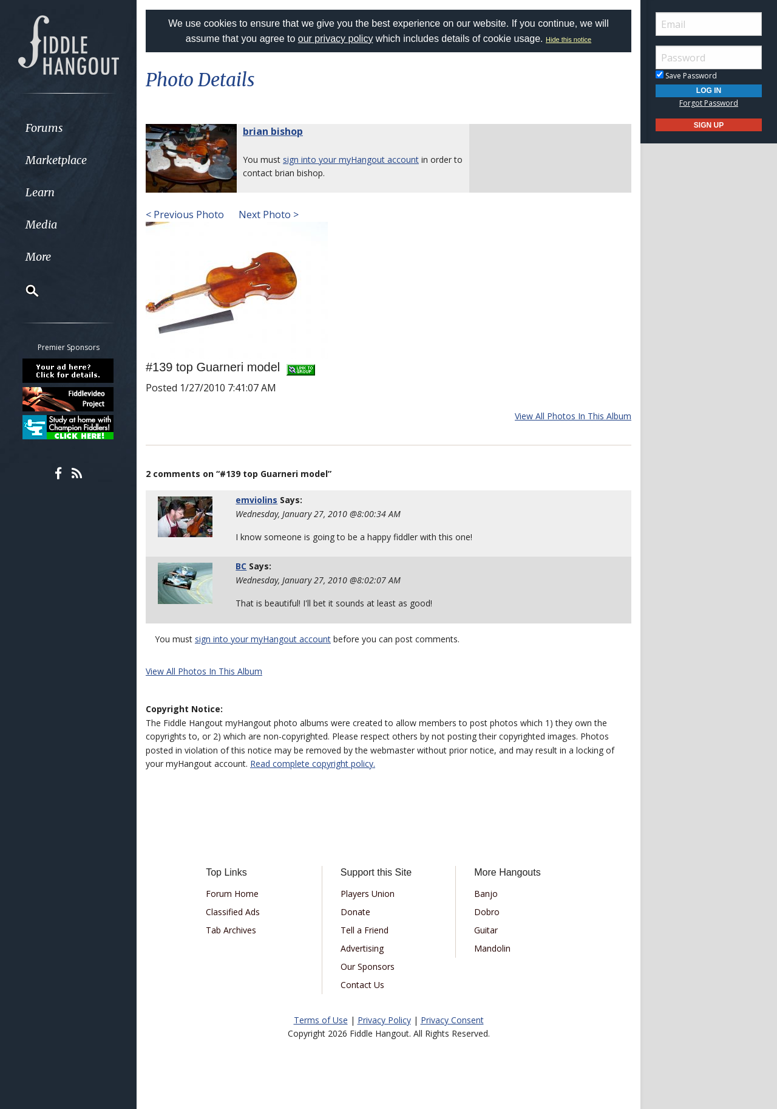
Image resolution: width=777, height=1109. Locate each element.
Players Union (368, 893)
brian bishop (273, 131)
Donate (355, 912)
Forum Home (232, 893)
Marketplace (56, 160)
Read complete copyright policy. (312, 763)
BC (241, 566)
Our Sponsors (368, 966)
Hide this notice (568, 39)
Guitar (486, 930)
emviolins (256, 500)
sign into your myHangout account (351, 159)
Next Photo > (267, 214)
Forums (44, 128)
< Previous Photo (185, 214)
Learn (40, 192)
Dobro (487, 912)
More (38, 257)
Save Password (686, 75)
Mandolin (492, 948)
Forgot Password (708, 103)
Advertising (362, 948)
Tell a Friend (364, 930)
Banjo (486, 893)
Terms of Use (321, 1020)
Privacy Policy (384, 1020)
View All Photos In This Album (573, 416)
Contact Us (362, 985)
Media (41, 225)
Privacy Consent (452, 1020)
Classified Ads (233, 912)
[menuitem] (68, 128)
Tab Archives (231, 930)
